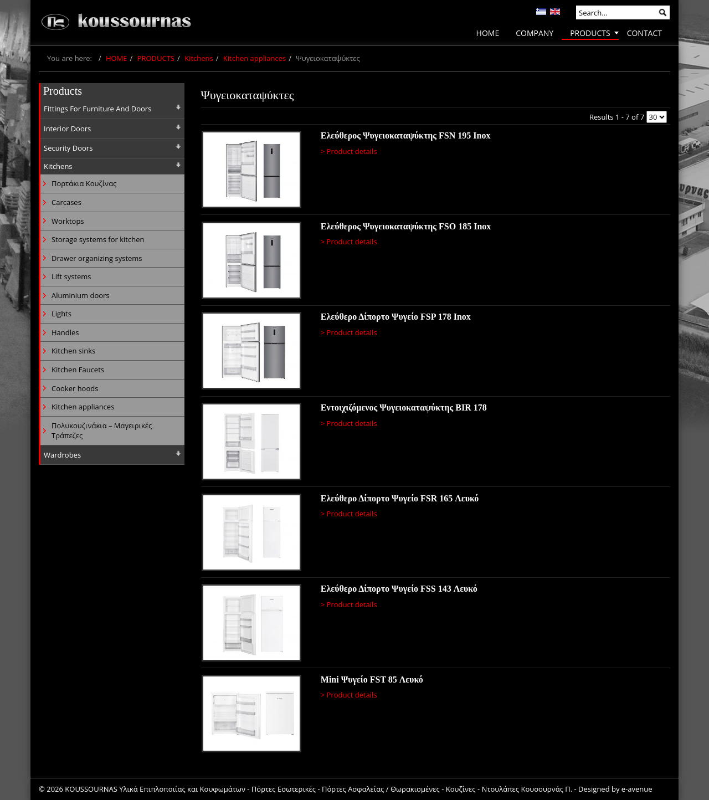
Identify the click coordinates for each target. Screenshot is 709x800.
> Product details (349, 151)
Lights (61, 314)
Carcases (66, 202)
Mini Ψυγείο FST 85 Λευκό (372, 679)
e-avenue (637, 789)
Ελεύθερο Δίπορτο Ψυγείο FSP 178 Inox (396, 316)
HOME (116, 58)
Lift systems (71, 276)
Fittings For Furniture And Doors (97, 109)
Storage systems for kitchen (98, 239)
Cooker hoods (75, 388)
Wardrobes (62, 455)
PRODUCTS (155, 58)
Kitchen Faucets (78, 370)
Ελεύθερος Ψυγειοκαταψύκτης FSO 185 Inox (406, 226)
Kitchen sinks (73, 351)
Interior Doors (67, 129)
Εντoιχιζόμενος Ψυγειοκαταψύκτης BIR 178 (404, 407)
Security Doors (68, 148)
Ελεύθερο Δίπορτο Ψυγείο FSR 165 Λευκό (400, 498)
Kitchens (198, 58)
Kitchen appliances (254, 58)
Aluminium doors (81, 295)
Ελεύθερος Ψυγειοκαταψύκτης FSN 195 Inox (406, 135)
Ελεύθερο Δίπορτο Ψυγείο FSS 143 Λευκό (399, 588)
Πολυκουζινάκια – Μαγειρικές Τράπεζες (102, 430)
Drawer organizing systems (97, 258)
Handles (65, 332)
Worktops (68, 221)
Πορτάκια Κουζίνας (84, 183)
